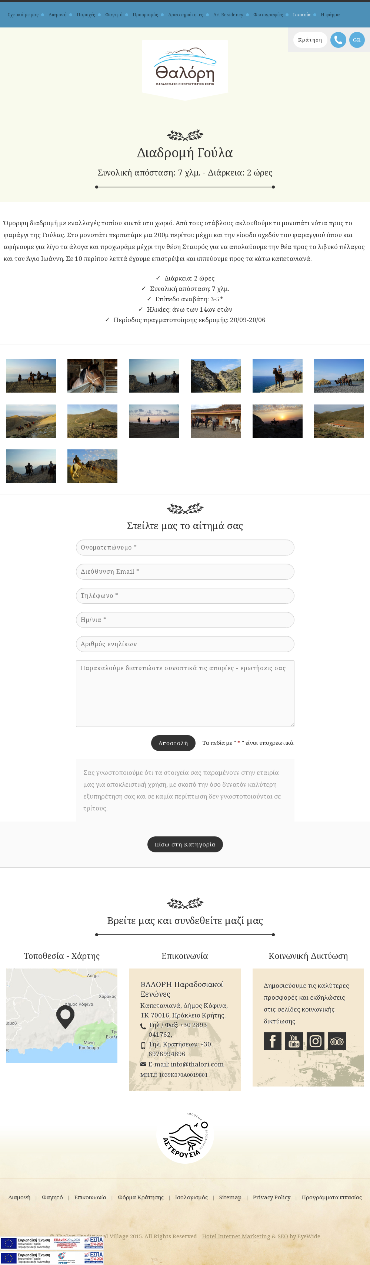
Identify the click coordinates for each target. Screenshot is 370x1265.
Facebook (272, 1041)
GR (357, 39)
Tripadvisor (337, 1041)
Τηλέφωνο (336, 40)
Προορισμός (145, 15)
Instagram (315, 1041)
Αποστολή (173, 743)
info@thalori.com (197, 1063)
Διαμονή (58, 15)
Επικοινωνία (90, 1195)
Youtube (294, 1041)
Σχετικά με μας (23, 15)
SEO (283, 1234)
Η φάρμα (330, 15)
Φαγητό (114, 15)
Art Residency (228, 15)
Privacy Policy (271, 1195)
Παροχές (86, 15)
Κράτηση (302, 39)
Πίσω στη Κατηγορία (185, 844)
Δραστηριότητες (185, 15)
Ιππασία (302, 15)
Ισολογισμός (191, 1195)
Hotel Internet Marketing (236, 1234)
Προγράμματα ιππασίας (332, 1195)
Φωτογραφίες (268, 15)
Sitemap (230, 1195)
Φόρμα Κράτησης (141, 1195)
